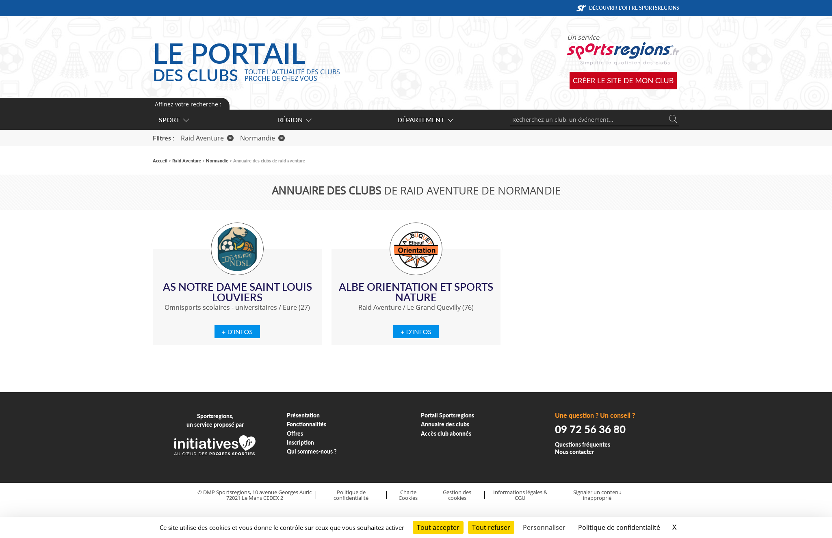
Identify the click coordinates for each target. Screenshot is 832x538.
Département (425, 119)
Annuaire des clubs (445, 424)
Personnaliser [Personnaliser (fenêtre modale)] (544, 527)
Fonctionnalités (306, 424)
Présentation (303, 415)
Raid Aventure (207, 138)
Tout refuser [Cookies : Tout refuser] (491, 527)
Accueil (160, 160)
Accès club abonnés (446, 433)
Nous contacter (574, 451)
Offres (295, 433)
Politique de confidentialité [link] (619, 527)
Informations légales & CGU (520, 495)
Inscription (300, 442)
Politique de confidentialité (351, 495)
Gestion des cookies (457, 495)
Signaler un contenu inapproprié (597, 495)
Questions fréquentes (582, 444)
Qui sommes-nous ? (312, 451)
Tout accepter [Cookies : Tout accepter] (438, 527)
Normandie (262, 138)
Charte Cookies (408, 495)
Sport (173, 119)
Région (294, 119)
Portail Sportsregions (447, 415)
